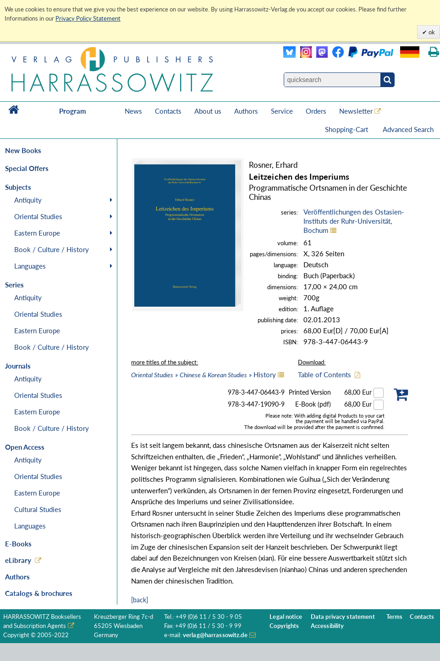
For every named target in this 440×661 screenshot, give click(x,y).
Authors (246, 111)
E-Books (18, 544)
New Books (23, 150)
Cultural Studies (37, 509)
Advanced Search (408, 129)
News (133, 111)
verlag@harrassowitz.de (215, 635)
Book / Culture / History (51, 249)
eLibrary (18, 560)
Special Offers (27, 168)
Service (282, 111)
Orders (316, 111)
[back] (139, 600)
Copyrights (284, 625)
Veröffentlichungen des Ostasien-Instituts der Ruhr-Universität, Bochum (353, 221)
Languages (30, 266)
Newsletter (356, 111)
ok (431, 32)
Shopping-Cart (347, 129)
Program (72, 111)
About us (207, 111)
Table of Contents (324, 374)
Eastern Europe (37, 233)
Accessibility (327, 625)
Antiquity (28, 200)
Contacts (168, 111)
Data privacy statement (343, 616)
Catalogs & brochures (38, 593)
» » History (203, 374)
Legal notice (286, 616)
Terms (394, 616)
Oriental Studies (38, 216)
